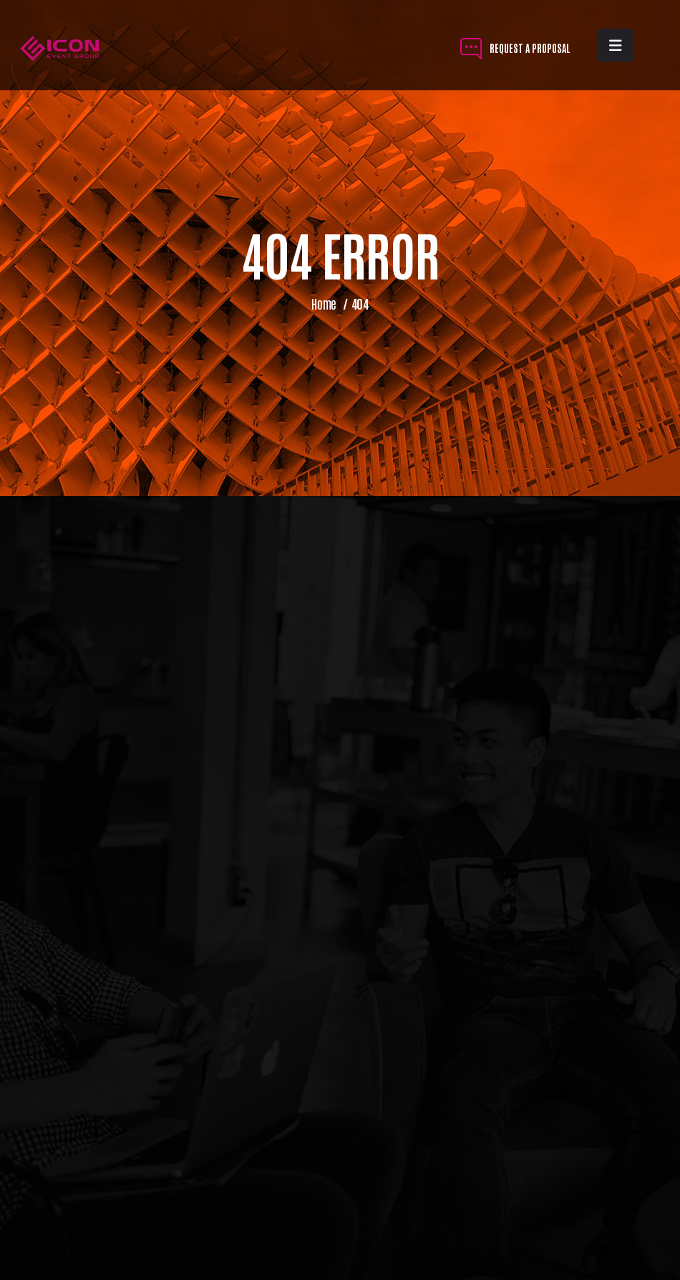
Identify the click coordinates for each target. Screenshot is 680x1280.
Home (323, 303)
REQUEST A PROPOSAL (515, 47)
